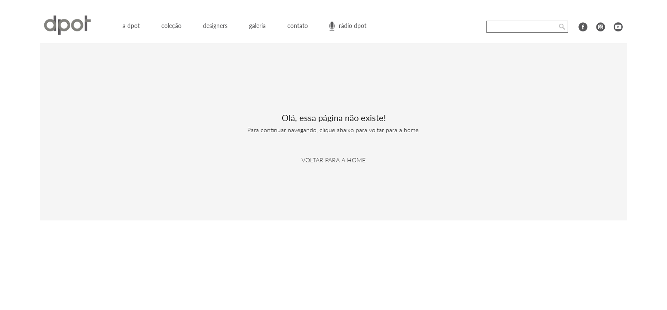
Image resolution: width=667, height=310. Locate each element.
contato (297, 25)
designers (215, 25)
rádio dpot (352, 25)
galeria (257, 25)
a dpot (131, 25)
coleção (171, 25)
